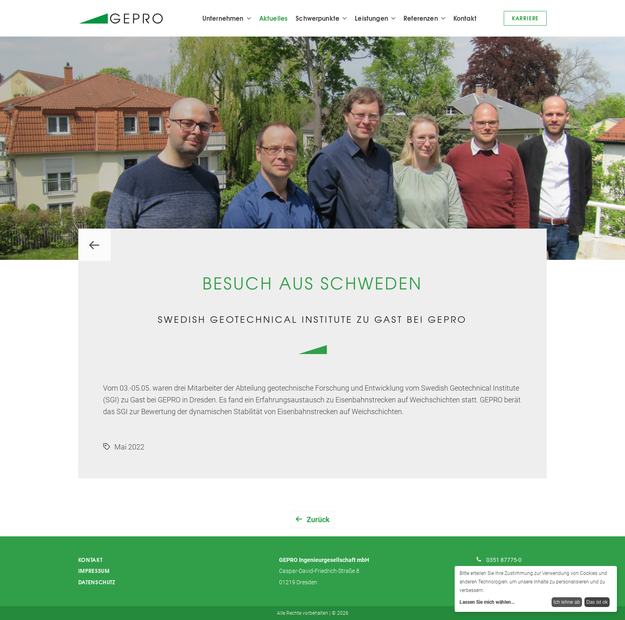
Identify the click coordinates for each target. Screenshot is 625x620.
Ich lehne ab (567, 602)
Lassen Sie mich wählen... (487, 602)
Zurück (318, 520)
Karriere (525, 18)
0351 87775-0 (504, 560)
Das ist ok (597, 602)
